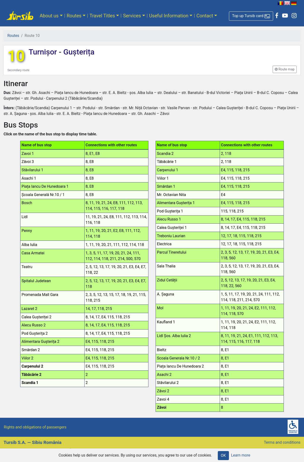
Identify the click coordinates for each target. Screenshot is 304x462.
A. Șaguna (165, 294)
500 (129, 258)
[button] (251, 16)
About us (49, 16)
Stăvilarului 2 (168, 382)
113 (138, 203)
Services (132, 16)
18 (123, 294)
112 (130, 203)
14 (88, 308)
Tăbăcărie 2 (32, 374)
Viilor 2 (27, 358)
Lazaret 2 (29, 308)
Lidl (25, 217)
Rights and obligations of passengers (35, 427)
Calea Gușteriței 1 (172, 227)
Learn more (240, 455)
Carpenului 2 (32, 366)
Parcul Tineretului (171, 252)
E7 (143, 267)
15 (111, 294)
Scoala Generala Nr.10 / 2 (178, 358)
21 (103, 203)
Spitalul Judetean (36, 281)
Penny (27, 230)
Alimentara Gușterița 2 (40, 341)
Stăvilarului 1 (32, 170)
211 (113, 258)
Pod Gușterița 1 (170, 211)
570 (137, 258)
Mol (160, 308)
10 (16, 56)
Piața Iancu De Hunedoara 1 (45, 186)
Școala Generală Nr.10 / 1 (43, 194)
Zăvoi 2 (163, 391)
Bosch (27, 203)
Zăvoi (161, 407)
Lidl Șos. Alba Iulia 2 (174, 336)
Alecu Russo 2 (34, 325)
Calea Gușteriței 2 (37, 317)
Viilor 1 (163, 178)
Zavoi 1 (28, 153)
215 (97, 300)
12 (95, 267)
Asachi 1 (29, 178)
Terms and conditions (282, 442)
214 (121, 258)
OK (223, 455)
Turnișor (43, 51)
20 (103, 230)
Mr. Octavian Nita (171, 194)
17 (105, 253)
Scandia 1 (30, 382)
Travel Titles (102, 16)
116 (105, 208)
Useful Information (169, 16)
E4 (137, 267)
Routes (74, 16)
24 (109, 203)
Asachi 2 (164, 374)
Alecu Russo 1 (169, 219)
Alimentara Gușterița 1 (176, 203)
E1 (91, 153)
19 (97, 203)
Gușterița (77, 51)
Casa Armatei (33, 253)
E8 (97, 153)
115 (97, 208)
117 (113, 208)
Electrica (164, 244)
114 (89, 208)
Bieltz (161, 350)
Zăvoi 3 (28, 161)
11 (91, 203)
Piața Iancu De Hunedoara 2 (180, 366)
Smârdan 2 (31, 350)
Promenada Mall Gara (40, 294)
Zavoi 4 (163, 399)
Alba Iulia (29, 244)
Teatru (27, 267)
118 (121, 208)
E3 (131, 267)
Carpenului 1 (167, 170)
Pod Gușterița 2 (35, 333)
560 (232, 258)
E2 (115, 230)
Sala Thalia (166, 266)
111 (122, 203)
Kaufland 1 (166, 322)
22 (96, 272)
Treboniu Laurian (171, 236)
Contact (204, 16)
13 (101, 267)
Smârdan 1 (166, 186)
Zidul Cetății (167, 280)
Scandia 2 (165, 153)
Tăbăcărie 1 (167, 161)
